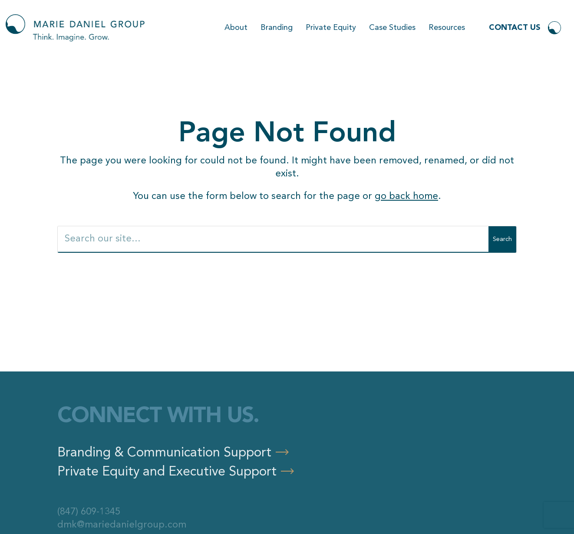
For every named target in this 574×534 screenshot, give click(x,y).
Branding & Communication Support (164, 452)
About (235, 28)
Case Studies (392, 28)
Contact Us (515, 28)
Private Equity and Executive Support (167, 472)
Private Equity (331, 28)
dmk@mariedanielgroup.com (121, 525)
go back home (406, 196)
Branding (277, 28)
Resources (447, 28)
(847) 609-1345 (88, 512)
